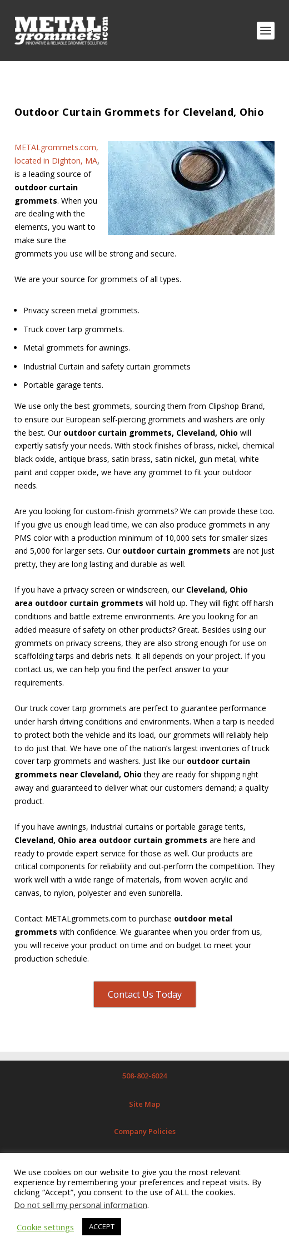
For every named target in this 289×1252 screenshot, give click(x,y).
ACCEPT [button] (101, 1226)
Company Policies (145, 1131)
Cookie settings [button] (45, 1227)
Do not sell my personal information (80, 1204)
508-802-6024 (144, 1076)
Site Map (144, 1104)
